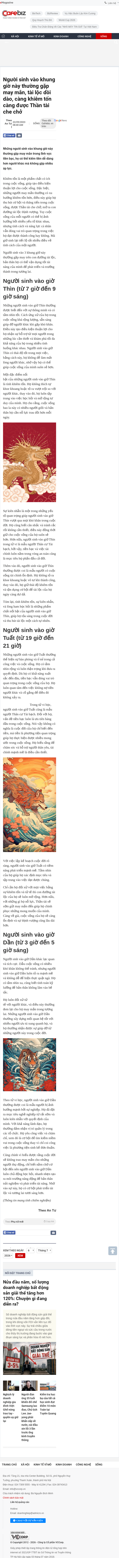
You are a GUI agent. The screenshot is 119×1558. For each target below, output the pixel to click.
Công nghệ (83, 1464)
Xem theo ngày (13, 1250)
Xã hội (25, 1464)
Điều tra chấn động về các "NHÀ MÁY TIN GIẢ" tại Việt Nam (64, 26)
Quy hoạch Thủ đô (42, 20)
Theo (29, 1221)
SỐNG (103, 36)
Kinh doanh (64, 1464)
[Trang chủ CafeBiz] (3, 36)
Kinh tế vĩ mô (43, 1464)
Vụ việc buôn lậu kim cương (80, 13)
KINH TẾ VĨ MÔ (36, 36)
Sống (36, 123)
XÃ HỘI (15, 36)
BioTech (36, 13)
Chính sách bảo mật (13, 1497)
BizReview (52, 13)
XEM (20, 1255)
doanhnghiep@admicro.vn (30, 1513)
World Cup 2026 (67, 20)
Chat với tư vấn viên (28, 1521)
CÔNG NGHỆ (84, 36)
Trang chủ (9, 1464)
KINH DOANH (61, 36)
